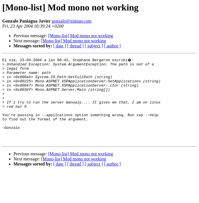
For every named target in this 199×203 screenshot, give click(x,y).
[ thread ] (75, 45)
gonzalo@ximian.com (71, 21)
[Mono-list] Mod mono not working (80, 35)
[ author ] (112, 45)
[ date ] (59, 45)
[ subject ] (94, 45)
